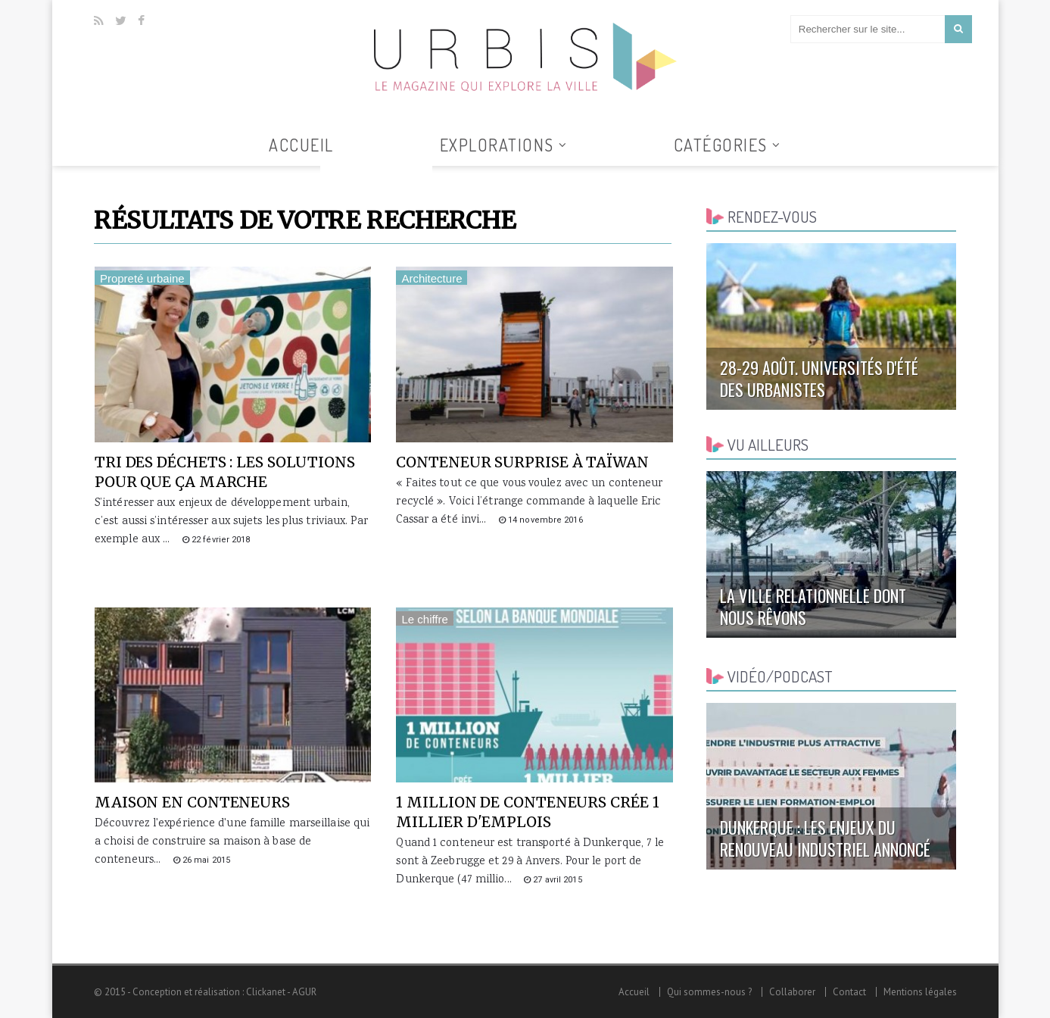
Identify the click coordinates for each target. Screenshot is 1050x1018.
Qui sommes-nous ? (709, 992)
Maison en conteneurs (192, 802)
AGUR (304, 991)
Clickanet (265, 991)
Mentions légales (920, 992)
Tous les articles (376, 175)
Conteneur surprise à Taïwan (522, 462)
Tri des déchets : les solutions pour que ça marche (225, 472)
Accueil (301, 144)
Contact (849, 992)
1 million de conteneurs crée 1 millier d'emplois (527, 812)
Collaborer (792, 992)
